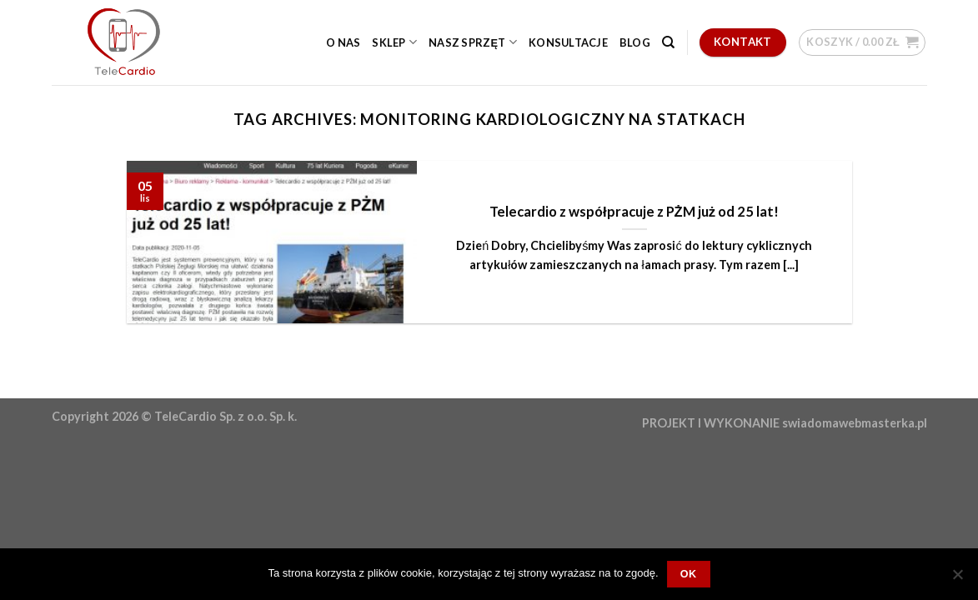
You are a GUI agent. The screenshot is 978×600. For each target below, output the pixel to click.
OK (688, 574)
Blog (634, 42)
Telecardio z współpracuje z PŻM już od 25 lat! (634, 211)
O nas (343, 42)
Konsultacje (568, 42)
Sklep (394, 42)
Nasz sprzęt (473, 42)
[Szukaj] (668, 42)
